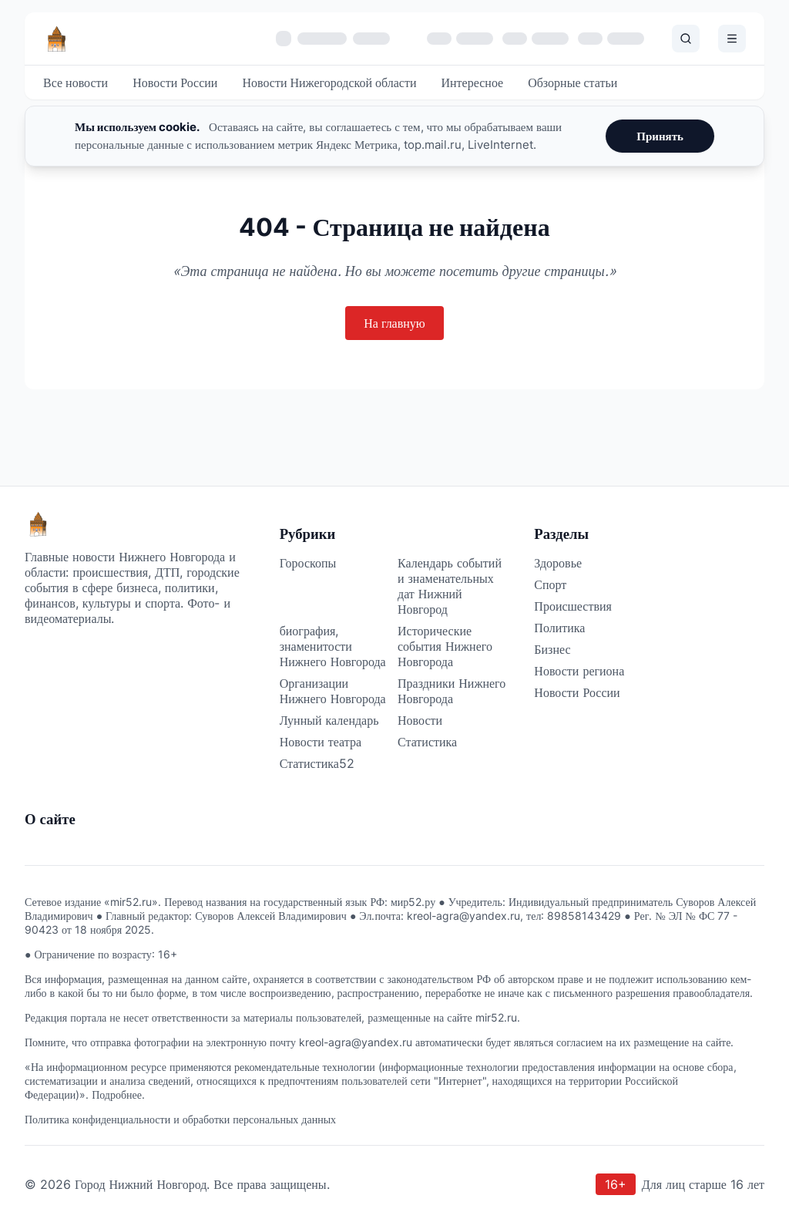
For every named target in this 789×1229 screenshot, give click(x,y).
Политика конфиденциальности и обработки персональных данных (180, 1119)
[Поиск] (686, 38)
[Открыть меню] (732, 38)
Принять (659, 136)
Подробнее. (118, 1094)
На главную (394, 323)
